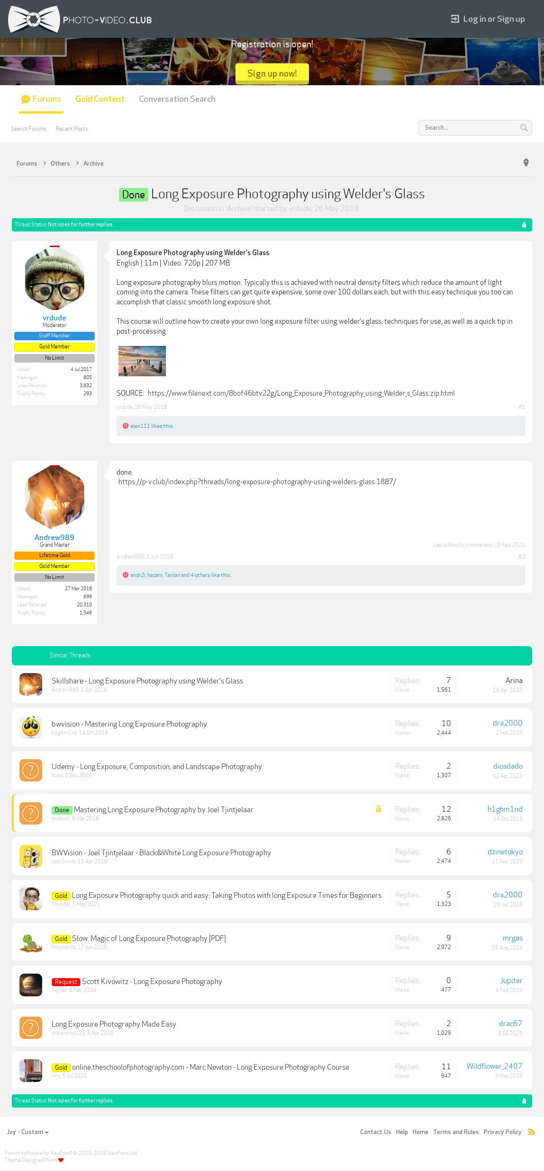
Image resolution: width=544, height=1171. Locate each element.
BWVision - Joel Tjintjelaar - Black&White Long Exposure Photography (161, 853)
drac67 (511, 1024)
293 (87, 394)
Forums (47, 99)
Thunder (61, 904)
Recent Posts (72, 128)
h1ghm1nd (64, 733)
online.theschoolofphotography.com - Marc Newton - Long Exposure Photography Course (210, 1067)
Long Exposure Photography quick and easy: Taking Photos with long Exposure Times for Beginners (226, 895)
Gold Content (100, 99)
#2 (521, 556)
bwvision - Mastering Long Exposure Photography (129, 724)
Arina (514, 680)
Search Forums (28, 128)
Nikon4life (64, 947)
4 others (200, 575)
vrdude (300, 208)
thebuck (61, 819)
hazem (155, 575)
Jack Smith (64, 862)
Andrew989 (131, 556)
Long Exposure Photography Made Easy (114, 1024)
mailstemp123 (68, 1033)
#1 (521, 407)
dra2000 (508, 723)
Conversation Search (177, 99)
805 (87, 378)
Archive (239, 208)
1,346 (86, 613)
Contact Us (375, 1132)
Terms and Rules (456, 1132)
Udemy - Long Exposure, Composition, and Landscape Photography (157, 767)
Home (420, 1132)
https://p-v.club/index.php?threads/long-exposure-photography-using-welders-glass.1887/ (257, 482)
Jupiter (59, 990)
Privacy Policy (503, 1132)
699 (87, 597)
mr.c (56, 1076)
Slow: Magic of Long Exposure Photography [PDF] (149, 938)
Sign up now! (272, 73)
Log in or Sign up (488, 19)
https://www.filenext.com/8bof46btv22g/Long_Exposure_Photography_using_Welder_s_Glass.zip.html (301, 393)
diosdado (508, 766)
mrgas (513, 938)
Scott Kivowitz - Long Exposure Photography (152, 981)
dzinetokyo (505, 852)
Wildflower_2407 (495, 1066)
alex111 (140, 426)
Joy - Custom (27, 1132)
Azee (57, 775)
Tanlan (172, 575)
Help (402, 1132)
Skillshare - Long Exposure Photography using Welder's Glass (147, 681)
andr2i (137, 575)
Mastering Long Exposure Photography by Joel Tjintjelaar (164, 810)
